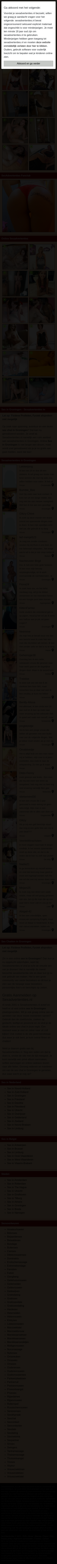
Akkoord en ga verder (28, 63)
